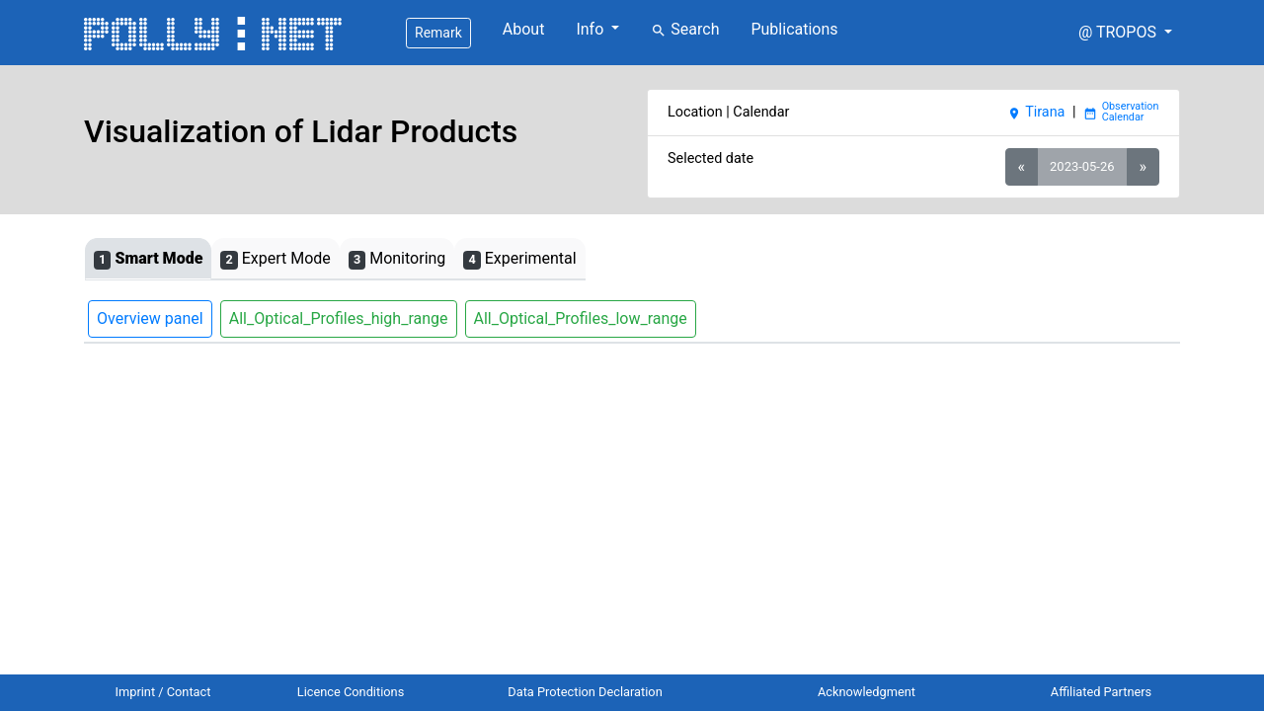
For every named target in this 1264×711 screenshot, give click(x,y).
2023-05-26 (1082, 166)
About (524, 29)
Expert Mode (275, 259)
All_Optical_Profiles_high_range (338, 318)
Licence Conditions (351, 691)
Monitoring (397, 259)
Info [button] (591, 29)
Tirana (1036, 112)
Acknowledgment (866, 691)
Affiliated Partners (1101, 691)
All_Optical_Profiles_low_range (580, 318)
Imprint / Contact (163, 691)
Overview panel (150, 318)
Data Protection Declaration (585, 691)
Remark (438, 32)
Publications (793, 29)
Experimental (519, 259)
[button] (1125, 32)
